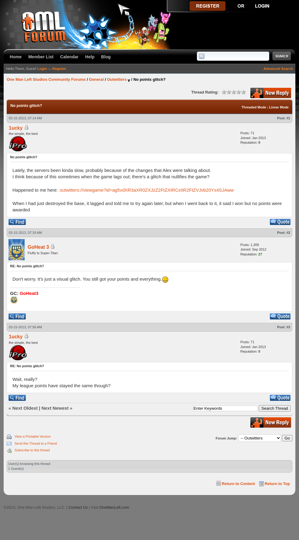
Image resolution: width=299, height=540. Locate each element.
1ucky (15, 128)
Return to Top (277, 483)
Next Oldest (25, 408)
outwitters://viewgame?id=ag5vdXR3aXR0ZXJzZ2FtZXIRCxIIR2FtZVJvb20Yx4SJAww (147, 190)
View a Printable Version (33, 436)
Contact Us (78, 507)
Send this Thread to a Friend (36, 443)
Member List (40, 56)
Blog (106, 56)
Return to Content (238, 483)
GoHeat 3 (38, 247)
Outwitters (116, 79)
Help (90, 56)
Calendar (69, 56)
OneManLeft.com (114, 507)
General (96, 79)
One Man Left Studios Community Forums (46, 79)
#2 (288, 232)
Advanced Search (278, 68)
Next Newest (54, 408)
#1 (288, 118)
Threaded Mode (254, 107)
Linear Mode (279, 107)
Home (16, 56)
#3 (288, 327)
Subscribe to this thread (32, 450)
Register (59, 68)
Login (42, 68)
